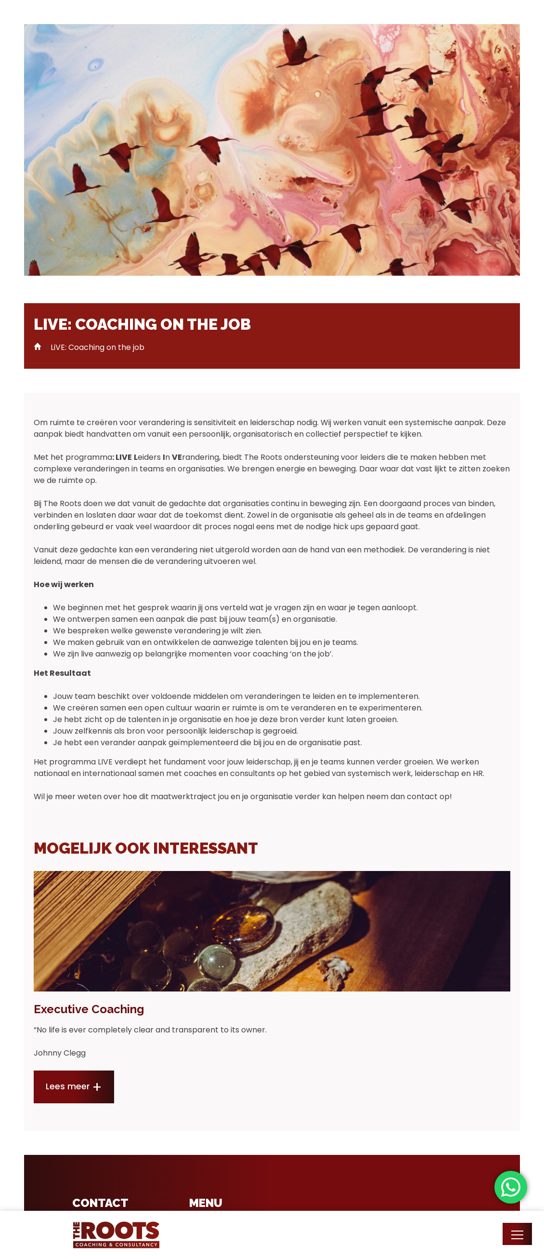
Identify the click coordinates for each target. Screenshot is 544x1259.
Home (38, 346)
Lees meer (68, 1086)
